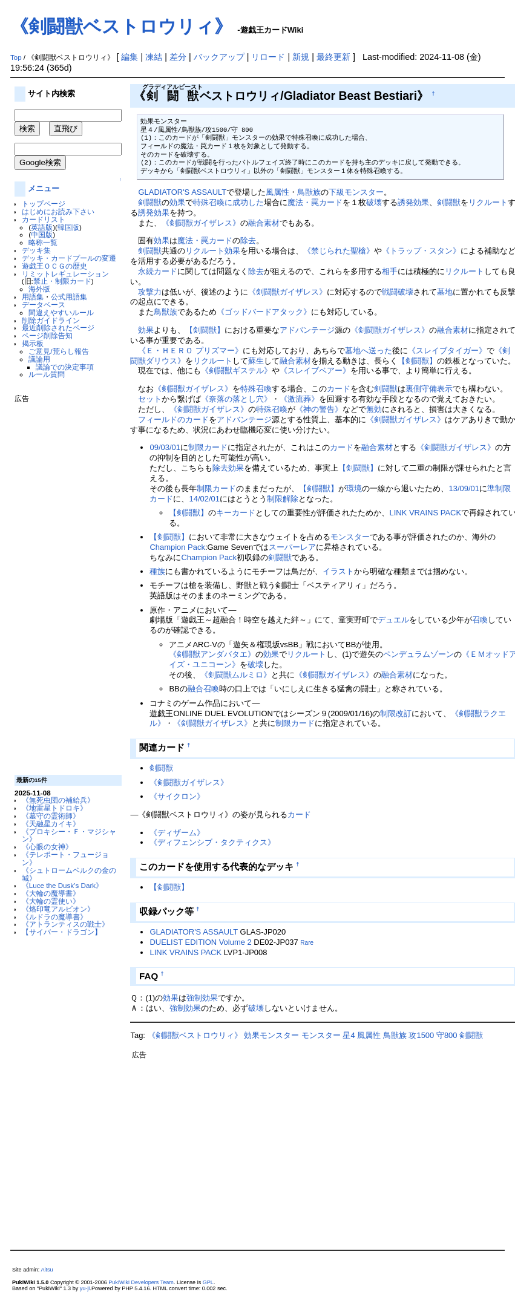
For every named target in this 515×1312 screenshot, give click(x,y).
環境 (354, 488)
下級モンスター (356, 192)
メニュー (43, 188)
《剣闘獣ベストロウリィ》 (121, 26)
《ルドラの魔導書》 (54, 917)
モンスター (350, 536)
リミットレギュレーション (65, 274)
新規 (300, 57)
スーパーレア (292, 547)
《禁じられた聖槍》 (338, 250)
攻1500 (421, 1035)
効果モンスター (271, 1035)
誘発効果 (413, 202)
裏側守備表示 (429, 388)
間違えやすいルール (61, 312)
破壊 (374, 202)
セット (150, 398)
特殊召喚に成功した (228, 202)
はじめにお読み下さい (58, 211)
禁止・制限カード (62, 281)
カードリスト (43, 219)
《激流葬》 (299, 398)
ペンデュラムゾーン (418, 654)
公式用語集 (69, 297)
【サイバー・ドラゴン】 (62, 932)
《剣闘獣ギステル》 (236, 370)
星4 (349, 1035)
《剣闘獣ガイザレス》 (201, 222)
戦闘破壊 (397, 291)
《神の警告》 (319, 409)
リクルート (488, 202)
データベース (43, 304)
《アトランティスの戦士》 (65, 924)
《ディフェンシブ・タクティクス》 (212, 842)
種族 (157, 571)
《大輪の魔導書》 (51, 893)
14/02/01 (204, 498)
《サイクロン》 (177, 796)
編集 (129, 57)
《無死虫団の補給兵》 (58, 800)
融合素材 (264, 222)
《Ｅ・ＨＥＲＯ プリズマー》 (190, 350)
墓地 (445, 291)
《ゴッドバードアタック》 (264, 311)
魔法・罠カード (315, 202)
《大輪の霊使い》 (51, 901)
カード (338, 388)
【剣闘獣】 (205, 330)
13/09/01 (463, 488)
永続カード (157, 271)
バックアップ (219, 57)
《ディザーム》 (177, 832)
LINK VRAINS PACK (425, 512)
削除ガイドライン (51, 320)
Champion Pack (177, 547)
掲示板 (33, 343)
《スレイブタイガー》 (447, 350)
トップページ (43, 203)
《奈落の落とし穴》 (236, 398)
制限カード (208, 447)
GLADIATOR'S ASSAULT (182, 192)
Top (16, 57)
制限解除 (282, 498)
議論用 (39, 359)
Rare (306, 942)
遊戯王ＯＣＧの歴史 (54, 266)
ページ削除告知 (47, 335)
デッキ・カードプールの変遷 (69, 258)
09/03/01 (164, 447)
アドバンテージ (307, 330)
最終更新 (333, 57)
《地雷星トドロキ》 (54, 808)
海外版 (39, 289)
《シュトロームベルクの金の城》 (69, 874)
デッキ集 (36, 250)
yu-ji (85, 1288)
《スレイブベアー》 (315, 370)
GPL (208, 1282)
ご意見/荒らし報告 (58, 351)
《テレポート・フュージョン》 (65, 858)
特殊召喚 (256, 388)
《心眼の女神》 (47, 846)
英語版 (42, 227)
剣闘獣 (150, 202)
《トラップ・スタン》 (421, 250)
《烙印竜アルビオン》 (58, 909)
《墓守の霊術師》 (51, 816)
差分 (177, 57)
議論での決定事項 (65, 367)
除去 (248, 240)
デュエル (393, 619)
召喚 (480, 619)
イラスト (338, 571)
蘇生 (256, 360)
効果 (177, 202)
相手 (390, 271)
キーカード (235, 512)
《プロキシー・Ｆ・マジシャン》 (69, 835)
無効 (374, 409)
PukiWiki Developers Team (141, 1282)
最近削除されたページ (58, 327)
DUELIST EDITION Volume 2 (200, 942)
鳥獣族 (309, 192)
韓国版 (68, 227)
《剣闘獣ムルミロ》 (235, 674)
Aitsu (47, 1270)
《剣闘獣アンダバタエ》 (212, 654)
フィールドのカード (173, 419)
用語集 (33, 297)
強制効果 (202, 997)
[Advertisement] (63, 584)
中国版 (42, 234)
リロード (268, 57)
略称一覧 (42, 242)
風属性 (277, 192)
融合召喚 (203, 688)
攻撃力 (150, 291)
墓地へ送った (368, 350)
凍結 (153, 57)
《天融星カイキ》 (51, 823)
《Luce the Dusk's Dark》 (62, 885)
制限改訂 (396, 713)
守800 (447, 1035)
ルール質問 (46, 374)
